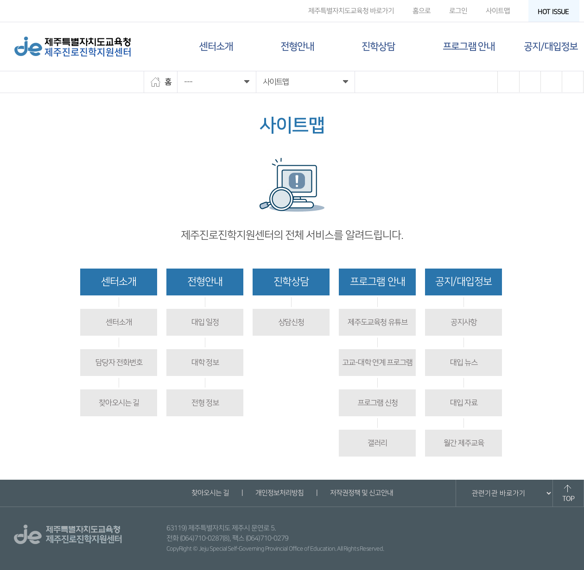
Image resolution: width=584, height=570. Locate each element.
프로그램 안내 (469, 46)
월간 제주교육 (464, 443)
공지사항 (463, 322)
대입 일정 (205, 322)
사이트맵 (498, 11)
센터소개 (216, 46)
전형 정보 (205, 403)
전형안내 (297, 46)
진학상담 (378, 46)
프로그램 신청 (377, 403)
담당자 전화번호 (118, 362)
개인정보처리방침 (279, 492)
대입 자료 (463, 403)
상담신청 (291, 322)
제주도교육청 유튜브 (377, 322)
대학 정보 (205, 362)
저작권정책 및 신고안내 (361, 492)
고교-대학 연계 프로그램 (377, 362)
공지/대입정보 (551, 46)
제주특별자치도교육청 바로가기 (351, 11)
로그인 (458, 11)
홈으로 (422, 11)
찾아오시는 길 (119, 403)
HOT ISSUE (556, 12)
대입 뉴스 (463, 362)
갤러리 (377, 443)
